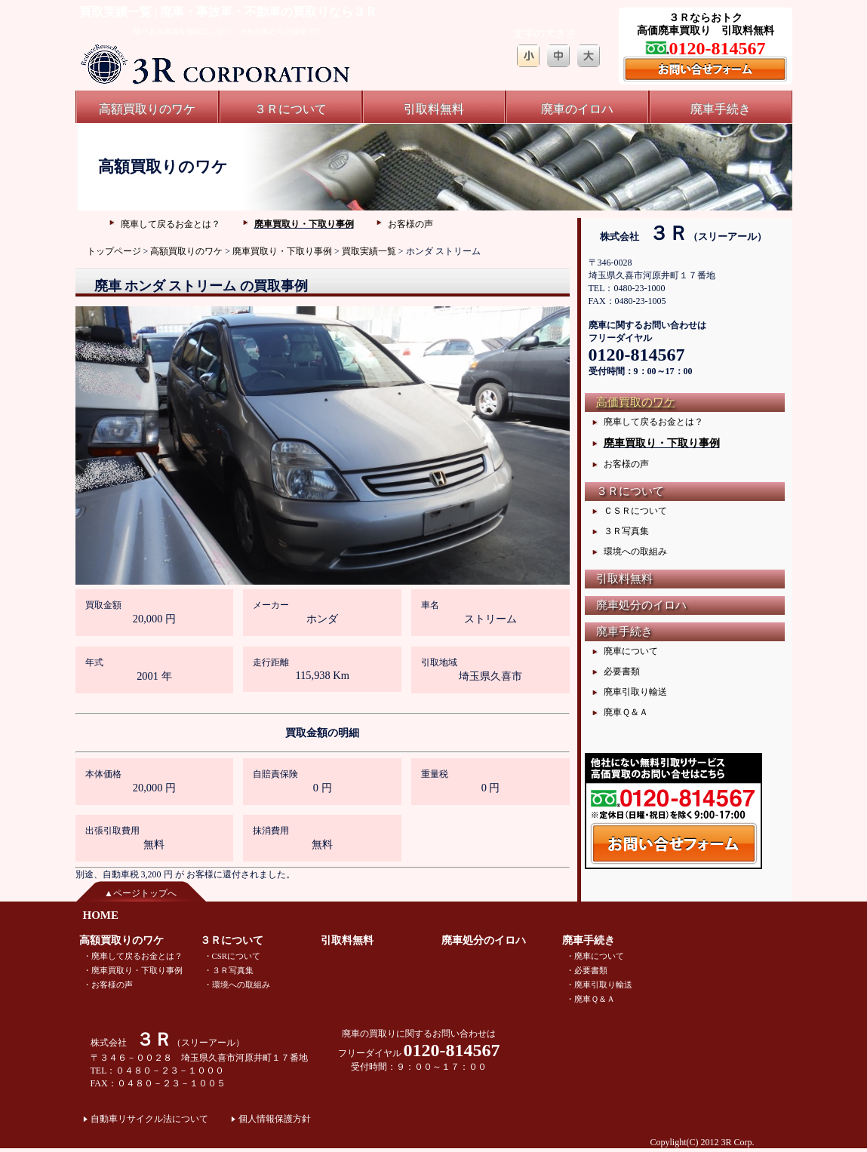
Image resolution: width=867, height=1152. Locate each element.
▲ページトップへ (140, 893)
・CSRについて (232, 955)
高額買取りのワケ (147, 109)
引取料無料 (434, 109)
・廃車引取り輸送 (599, 984)
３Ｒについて (290, 109)
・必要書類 (586, 970)
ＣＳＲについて (635, 510)
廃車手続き (720, 109)
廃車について (631, 651)
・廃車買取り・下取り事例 (133, 970)
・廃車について (595, 955)
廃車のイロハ (577, 109)
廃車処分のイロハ (641, 605)
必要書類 (622, 671)
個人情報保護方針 (274, 1119)
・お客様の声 (108, 984)
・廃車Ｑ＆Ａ (590, 998)
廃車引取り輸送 (635, 692)
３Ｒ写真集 (626, 531)
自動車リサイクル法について (149, 1119)
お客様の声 (410, 224)
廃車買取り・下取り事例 (304, 224)
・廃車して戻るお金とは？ (133, 955)
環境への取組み (635, 551)
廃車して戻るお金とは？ (170, 224)
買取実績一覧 (369, 251)
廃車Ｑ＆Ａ (626, 712)
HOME (101, 915)
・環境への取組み (237, 984)
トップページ (114, 251)
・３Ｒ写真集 (229, 970)
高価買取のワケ (635, 402)
